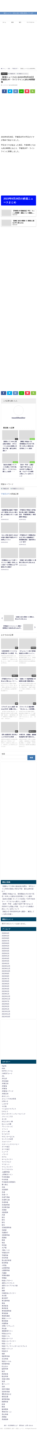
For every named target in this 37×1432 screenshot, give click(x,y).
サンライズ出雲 (7, 1139)
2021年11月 (6, 1014)
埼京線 (4, 1245)
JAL (3, 1076)
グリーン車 (6, 1131)
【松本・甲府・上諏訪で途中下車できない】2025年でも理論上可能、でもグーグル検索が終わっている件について (18, 906)
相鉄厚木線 (6, 1356)
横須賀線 (5, 1321)
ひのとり (5, 1111)
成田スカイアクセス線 (10, 1285)
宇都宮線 (5, 1255)
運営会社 (21, 1425)
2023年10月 (6, 971)
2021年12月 (6, 1011)
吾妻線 (4, 1237)
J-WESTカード (7, 1073)
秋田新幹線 (6, 1364)
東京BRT (5, 1298)
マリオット (6, 1164)
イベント (5, 1129)
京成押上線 (6, 1199)
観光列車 (5, 1376)
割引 (3, 1217)
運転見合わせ (6, 1394)
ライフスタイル (30, 22)
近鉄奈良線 (6, 1391)
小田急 (4, 1265)
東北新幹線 (6, 1300)
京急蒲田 (5, 1189)
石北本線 (5, 1358)
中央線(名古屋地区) (8, 1182)
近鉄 (3, 1386)
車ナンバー (6, 1384)
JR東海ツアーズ (7, 1091)
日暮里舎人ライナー (9, 1293)
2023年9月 (5, 973)
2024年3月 (5, 961)
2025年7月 (5, 941)
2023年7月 (5, 978)
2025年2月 (5, 953)
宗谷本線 (5, 1257)
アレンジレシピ (7, 1126)
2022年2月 (5, 1006)
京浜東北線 (6, 1207)
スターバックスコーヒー (10, 1144)
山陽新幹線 (6, 1270)
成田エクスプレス (8, 1283)
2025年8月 (5, 938)
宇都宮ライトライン (23, 73)
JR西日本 (5, 1093)
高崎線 (4, 1417)
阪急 (3, 1406)
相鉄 (3, 1353)
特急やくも (6, 1336)
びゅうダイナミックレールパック (13, 1114)
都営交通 (5, 1396)
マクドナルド (6, 1162)
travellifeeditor (18, 418)
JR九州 (4, 1078)
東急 (3, 1303)
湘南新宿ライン (7, 1331)
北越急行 (5, 1232)
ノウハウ (5, 1154)
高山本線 (5, 1414)
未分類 (4, 1295)
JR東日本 (5, 1083)
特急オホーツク (7, 1338)
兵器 (3, 1215)
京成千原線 (6, 1197)
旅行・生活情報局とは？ (11, 1425)
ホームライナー (7, 1159)
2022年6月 (5, 1004)
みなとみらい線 (7, 1121)
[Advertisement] (18, 46)
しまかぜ (5, 1104)
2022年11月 (6, 999)
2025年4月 (5, 948)
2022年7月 (5, 1001)
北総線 (4, 1230)
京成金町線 (6, 1205)
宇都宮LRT (4, 73)
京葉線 (4, 1210)
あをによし (6, 1096)
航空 (3, 1371)
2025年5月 (5, 946)
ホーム (4, 22)
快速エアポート (7, 1280)
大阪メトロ (6, 1250)
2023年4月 (5, 986)
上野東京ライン (7, 1174)
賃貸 (3, 1381)
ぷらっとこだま (7, 1116)
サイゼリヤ (6, 1134)
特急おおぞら (6, 1333)
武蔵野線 (5, 1323)
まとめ (4, 1119)
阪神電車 (5, 1409)
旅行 (20, 22)
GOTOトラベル (7, 1071)
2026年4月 (5, 933)
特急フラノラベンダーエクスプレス (14, 1346)
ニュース (5, 1151)
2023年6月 (5, 981)
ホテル (4, 1157)
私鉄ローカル (6, 1361)
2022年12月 (6, 996)
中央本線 (5, 1179)
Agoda (4, 1066)
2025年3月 (5, 951)
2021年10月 (6, 1016)
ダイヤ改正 (6, 1146)
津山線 (4, 1328)
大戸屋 (4, 1247)
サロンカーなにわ (8, 1136)
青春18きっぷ (6, 1411)
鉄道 (12, 22)
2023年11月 (6, 968)
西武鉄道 (5, 1374)
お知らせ (5, 1101)
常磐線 (4, 1278)
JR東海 (4, 1086)
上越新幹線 (6, 1172)
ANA (3, 1068)
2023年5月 (5, 983)
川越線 (4, 1273)
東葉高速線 (6, 1316)
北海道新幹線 (6, 1227)
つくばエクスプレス (9, 1109)
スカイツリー (6, 1141)
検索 (3, 754)
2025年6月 (5, 943)
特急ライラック (7, 1348)
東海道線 (5, 1313)
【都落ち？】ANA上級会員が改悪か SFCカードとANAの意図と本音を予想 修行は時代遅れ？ (18, 888)
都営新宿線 (6, 1399)
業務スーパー (6, 1318)
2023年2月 (5, 991)
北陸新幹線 (6, 1235)
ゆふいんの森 (6, 1124)
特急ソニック (6, 1343)
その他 (4, 1106)
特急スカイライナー (9, 1341)
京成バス (5, 1194)
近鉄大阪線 (6, 1389)
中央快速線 (6, 1177)
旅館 (3, 1290)
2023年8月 (5, 976)
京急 (3, 1187)
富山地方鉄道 (6, 1260)
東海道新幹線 (6, 1311)
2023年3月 (5, 988)
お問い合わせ (29, 1425)
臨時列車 (5, 1369)
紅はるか (5, 1366)
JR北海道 (5, 1081)
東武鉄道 (5, 1306)
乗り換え (5, 1184)
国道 (3, 1240)
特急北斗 (5, 1351)
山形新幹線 (6, 1268)
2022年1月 (5, 1009)
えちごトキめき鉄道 (9, 1098)
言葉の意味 (6, 1379)
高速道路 (5, 1419)
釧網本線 (5, 1401)
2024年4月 (5, 958)
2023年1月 (5, 994)
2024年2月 (5, 963)
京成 (3, 1192)
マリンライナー (7, 1167)
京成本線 (5, 1202)
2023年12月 (6, 966)
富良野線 (5, 1263)
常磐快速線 (6, 1275)
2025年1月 (5, 956)
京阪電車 (5, 1212)
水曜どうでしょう (8, 1326)
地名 (3, 1242)
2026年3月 (5, 936)
